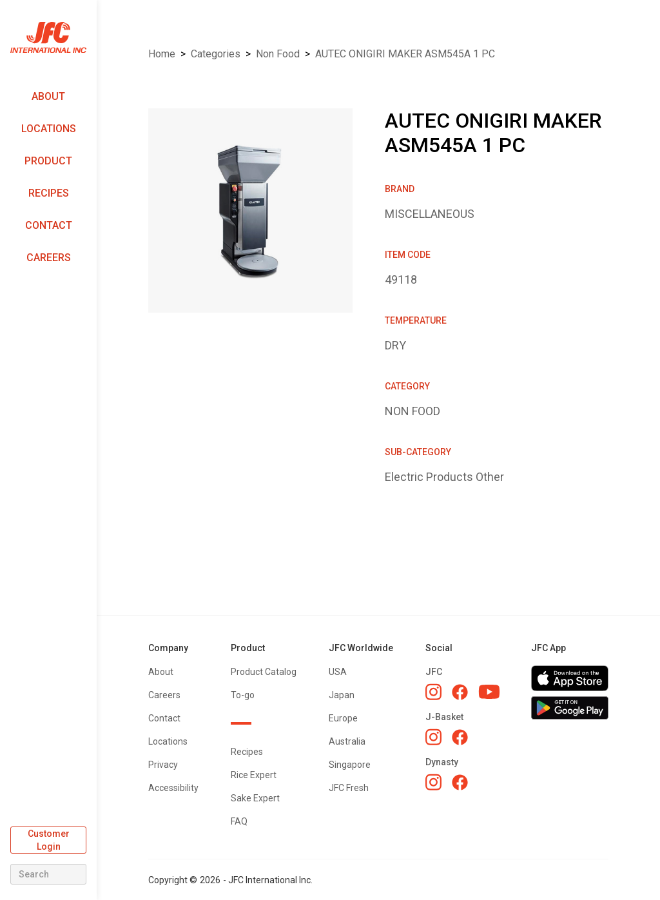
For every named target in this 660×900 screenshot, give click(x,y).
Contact (48, 225)
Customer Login (49, 840)
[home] (48, 37)
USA (338, 672)
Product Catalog (263, 672)
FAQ (239, 821)
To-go (243, 695)
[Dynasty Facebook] (460, 782)
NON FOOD (278, 54)
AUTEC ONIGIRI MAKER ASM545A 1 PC (405, 54)
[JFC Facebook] (460, 692)
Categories (215, 54)
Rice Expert (254, 775)
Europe (343, 718)
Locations (48, 128)
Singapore (350, 764)
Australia (347, 741)
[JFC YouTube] (489, 692)
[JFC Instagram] (433, 691)
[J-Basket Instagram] (433, 737)
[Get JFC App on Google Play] (569, 707)
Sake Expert (255, 798)
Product (48, 161)
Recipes (48, 193)
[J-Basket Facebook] (460, 737)
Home (161, 54)
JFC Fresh (349, 788)
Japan (341, 695)
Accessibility (173, 788)
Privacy (163, 764)
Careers (48, 257)
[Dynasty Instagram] (433, 782)
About (48, 96)
